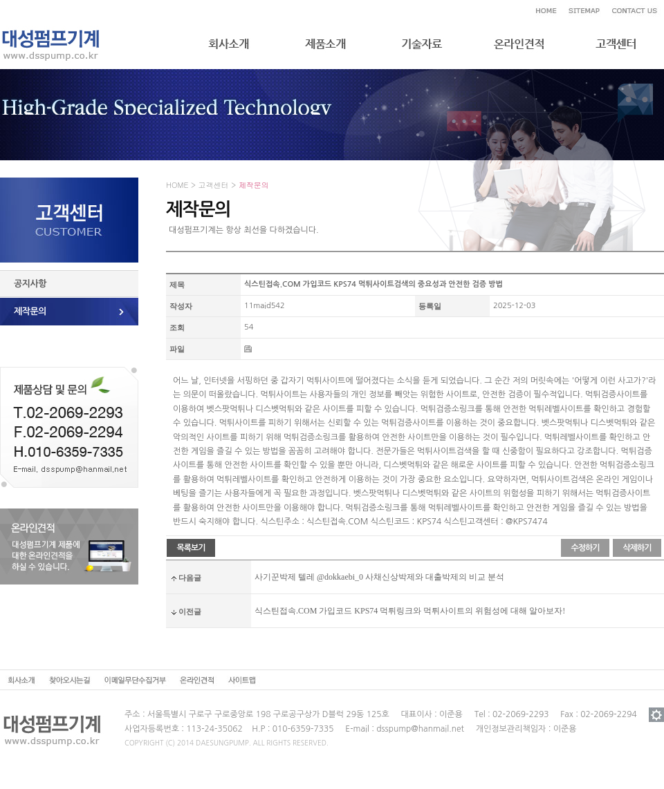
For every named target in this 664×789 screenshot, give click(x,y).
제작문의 (30, 311)
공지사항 (30, 283)
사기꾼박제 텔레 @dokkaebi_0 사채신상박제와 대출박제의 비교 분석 (379, 577)
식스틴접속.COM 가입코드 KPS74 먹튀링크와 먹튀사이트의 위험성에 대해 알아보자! (410, 611)
